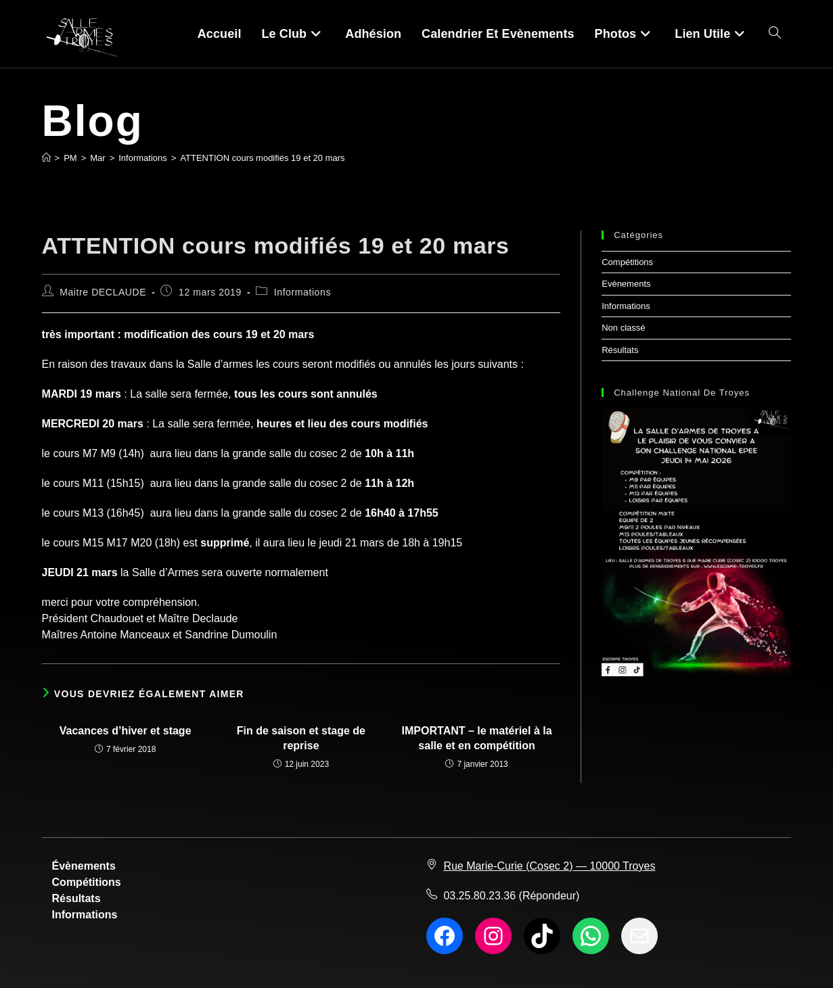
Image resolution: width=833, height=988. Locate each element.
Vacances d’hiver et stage (126, 730)
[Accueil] (46, 158)
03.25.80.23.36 (479, 895)
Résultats (620, 350)
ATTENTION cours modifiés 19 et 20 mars (262, 158)
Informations (302, 292)
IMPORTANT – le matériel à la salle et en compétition (477, 738)
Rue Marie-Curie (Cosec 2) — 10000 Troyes (549, 866)
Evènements (626, 284)
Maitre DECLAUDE (103, 292)
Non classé (623, 328)
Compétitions (627, 262)
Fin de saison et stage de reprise (301, 738)
